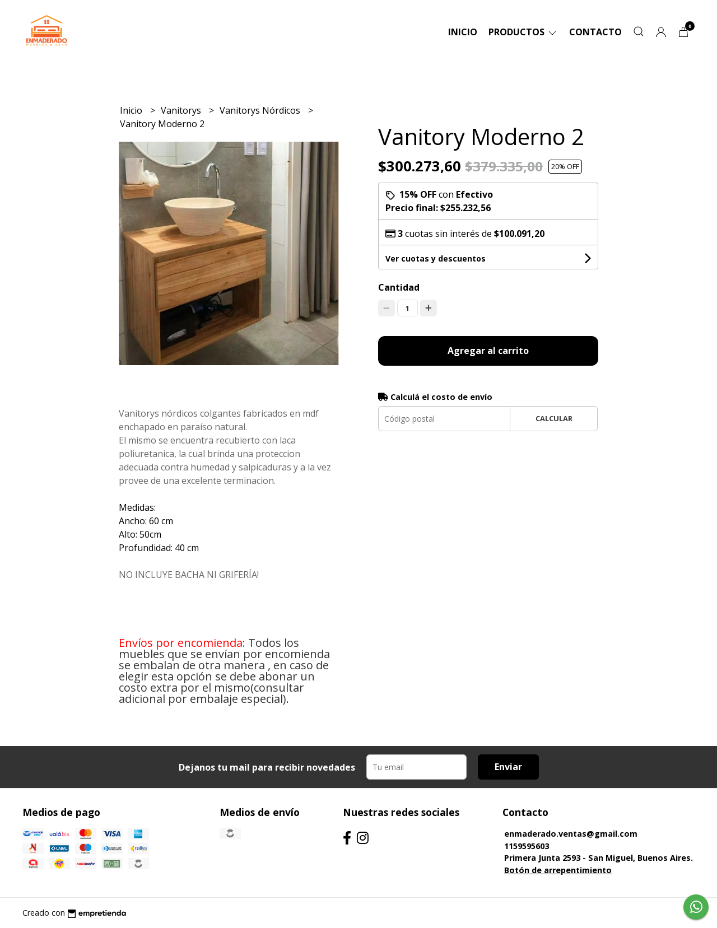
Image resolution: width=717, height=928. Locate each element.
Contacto (595, 32)
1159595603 (526, 846)
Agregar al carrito (488, 350)
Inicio (462, 32)
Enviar (508, 767)
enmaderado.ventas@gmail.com (570, 833)
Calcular (554, 418)
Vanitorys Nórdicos (261, 110)
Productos (523, 32)
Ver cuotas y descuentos (435, 258)
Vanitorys (182, 110)
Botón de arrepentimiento (558, 870)
